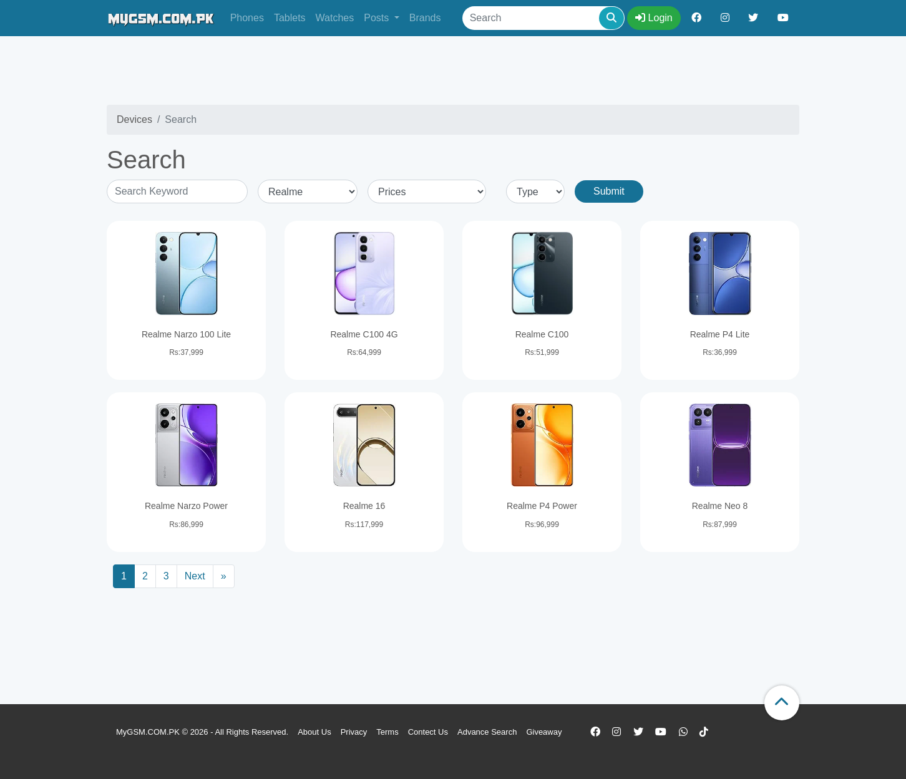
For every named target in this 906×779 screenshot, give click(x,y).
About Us (314, 732)
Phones (247, 17)
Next (195, 576)
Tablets (290, 17)
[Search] (543, 18)
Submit (609, 191)
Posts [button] (377, 17)
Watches (335, 17)
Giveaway (544, 732)
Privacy (354, 732)
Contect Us (428, 732)
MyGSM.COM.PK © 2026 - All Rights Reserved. (202, 732)
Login (654, 17)
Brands (425, 17)
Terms (387, 732)
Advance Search (487, 732)
